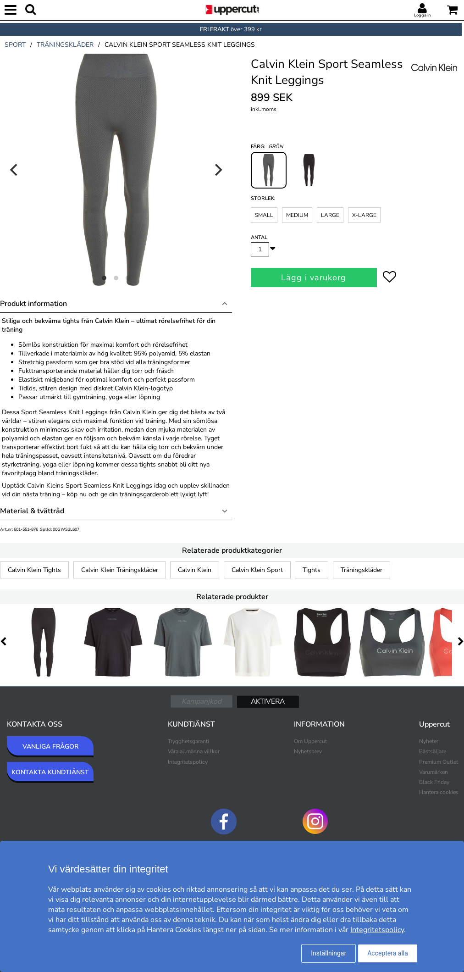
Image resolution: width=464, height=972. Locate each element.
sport (15, 44)
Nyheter (428, 741)
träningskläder (65, 44)
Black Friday (434, 782)
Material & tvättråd (32, 511)
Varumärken (433, 772)
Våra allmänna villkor (194, 751)
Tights (311, 570)
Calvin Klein (194, 570)
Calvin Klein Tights (34, 570)
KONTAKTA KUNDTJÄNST (50, 772)
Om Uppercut (310, 741)
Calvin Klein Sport (257, 570)
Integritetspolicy (188, 762)
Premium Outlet (438, 762)
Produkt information (33, 304)
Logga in (422, 15)
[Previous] (15, 170)
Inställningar (328, 953)
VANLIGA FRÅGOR (50, 746)
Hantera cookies (438, 792)
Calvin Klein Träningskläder (119, 570)
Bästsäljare (432, 751)
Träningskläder (361, 570)
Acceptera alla (387, 953)
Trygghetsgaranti (188, 741)
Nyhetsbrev (308, 751)
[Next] (217, 170)
